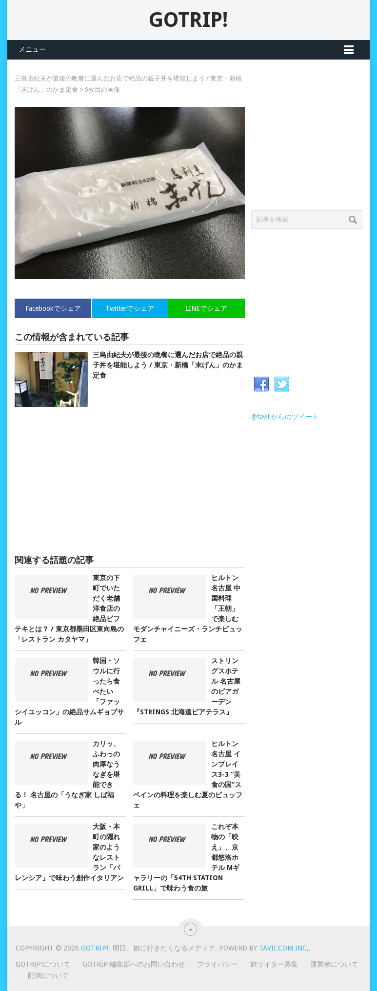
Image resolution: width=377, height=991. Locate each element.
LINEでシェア (206, 308)
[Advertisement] (130, 484)
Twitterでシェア (129, 308)
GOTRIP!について (43, 964)
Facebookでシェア (53, 308)
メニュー (32, 49)
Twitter (282, 384)
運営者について (334, 964)
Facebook (261, 384)
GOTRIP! (188, 20)
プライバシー (217, 964)
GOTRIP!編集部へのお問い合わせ (133, 964)
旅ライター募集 (274, 964)
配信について (48, 975)
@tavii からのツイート (285, 417)
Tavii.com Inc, (284, 948)
